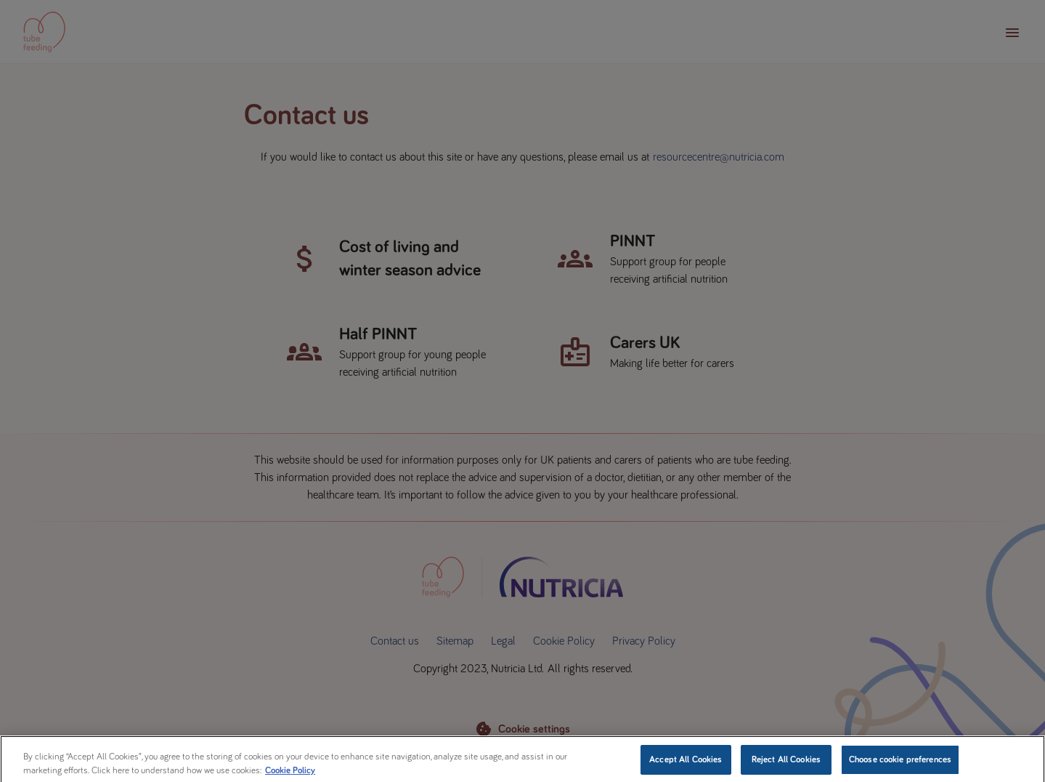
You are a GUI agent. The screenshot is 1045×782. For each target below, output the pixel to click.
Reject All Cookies (786, 764)
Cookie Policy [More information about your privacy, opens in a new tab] (290, 776)
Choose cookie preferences (900, 764)
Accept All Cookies (685, 764)
